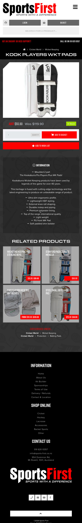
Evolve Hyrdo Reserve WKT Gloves (18, 292)
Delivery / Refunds (41, 393)
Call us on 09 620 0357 (70, 41)
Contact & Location (41, 397)
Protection (41, 336)
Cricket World (35, 49)
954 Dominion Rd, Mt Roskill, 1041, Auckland (41, 458)
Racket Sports (41, 429)
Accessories (41, 425)
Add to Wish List (41, 145)
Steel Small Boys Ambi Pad (57, 292)
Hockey (41, 417)
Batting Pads (55, 336)
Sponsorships (41, 385)
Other (41, 433)
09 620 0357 (41, 449)
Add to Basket (59, 134)
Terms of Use (41, 389)
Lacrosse (41, 421)
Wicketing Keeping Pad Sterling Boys (18, 253)
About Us (41, 377)
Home (41, 373)
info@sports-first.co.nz (41, 453)
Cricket (41, 413)
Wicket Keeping (52, 49)
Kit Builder (41, 381)
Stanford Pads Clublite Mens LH (57, 253)
